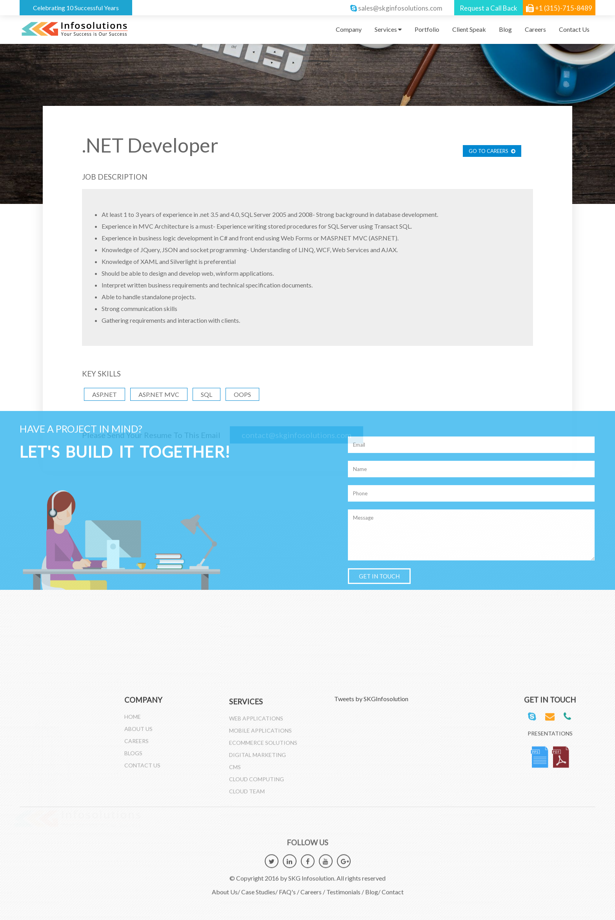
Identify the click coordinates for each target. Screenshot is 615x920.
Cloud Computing (256, 783)
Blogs (133, 748)
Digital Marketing (257, 758)
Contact (393, 887)
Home (132, 712)
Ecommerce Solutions (263, 746)
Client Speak (469, 29)
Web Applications (256, 722)
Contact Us (574, 29)
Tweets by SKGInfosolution (371, 698)
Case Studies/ (259, 887)
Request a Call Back (488, 8)
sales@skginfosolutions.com (400, 8)
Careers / (312, 887)
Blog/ (372, 887)
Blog (505, 29)
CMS (235, 770)
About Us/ (226, 887)
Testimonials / (345, 887)
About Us (138, 724)
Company (349, 29)
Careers (535, 29)
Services (388, 29)
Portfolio (427, 29)
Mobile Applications (260, 734)
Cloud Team (247, 795)
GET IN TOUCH (379, 182)
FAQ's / (289, 887)
